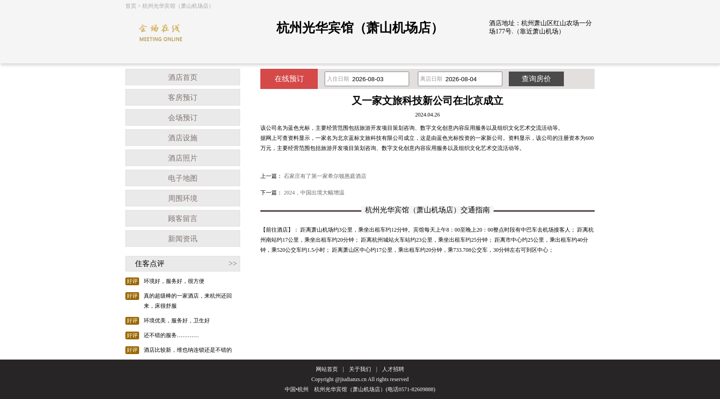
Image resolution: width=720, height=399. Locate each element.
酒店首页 (182, 77)
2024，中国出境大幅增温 (314, 192)
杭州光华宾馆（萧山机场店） (178, 6)
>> (233, 263)
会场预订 (182, 118)
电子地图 (182, 178)
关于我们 (360, 369)
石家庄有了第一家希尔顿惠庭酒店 (325, 176)
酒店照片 (182, 158)
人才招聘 (393, 369)
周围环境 (182, 198)
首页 (130, 6)
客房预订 (182, 97)
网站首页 (327, 369)
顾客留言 (182, 218)
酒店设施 (182, 138)
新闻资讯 (182, 239)
